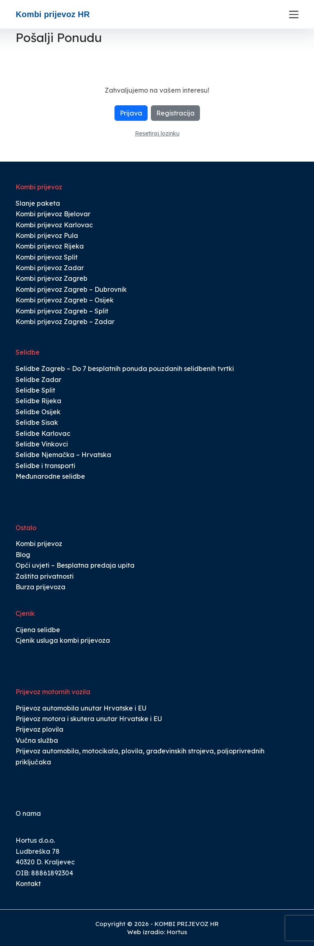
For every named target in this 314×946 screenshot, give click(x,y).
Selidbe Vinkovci (42, 444)
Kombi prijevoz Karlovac (54, 225)
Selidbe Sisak (37, 422)
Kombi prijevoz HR (53, 14)
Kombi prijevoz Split (47, 257)
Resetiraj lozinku (157, 133)
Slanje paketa (38, 203)
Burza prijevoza (40, 587)
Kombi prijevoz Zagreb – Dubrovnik (71, 289)
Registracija (175, 113)
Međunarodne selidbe (50, 476)
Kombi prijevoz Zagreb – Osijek (65, 300)
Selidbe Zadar (38, 379)
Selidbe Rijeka (38, 401)
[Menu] (293, 14)
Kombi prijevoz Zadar (50, 268)
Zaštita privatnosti (45, 576)
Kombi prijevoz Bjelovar (53, 214)
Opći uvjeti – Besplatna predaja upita (75, 565)
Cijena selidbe (38, 630)
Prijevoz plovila (39, 729)
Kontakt (28, 883)
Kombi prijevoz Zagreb (51, 278)
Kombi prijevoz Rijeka (50, 246)
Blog (23, 555)
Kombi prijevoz (39, 544)
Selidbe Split (35, 390)
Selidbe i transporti (45, 466)
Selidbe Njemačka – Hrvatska (63, 455)
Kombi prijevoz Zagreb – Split (62, 311)
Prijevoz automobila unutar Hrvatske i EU (81, 708)
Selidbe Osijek (38, 412)
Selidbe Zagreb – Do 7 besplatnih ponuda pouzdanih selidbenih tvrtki (125, 368)
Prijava (131, 113)
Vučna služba (37, 740)
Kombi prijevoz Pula (47, 235)
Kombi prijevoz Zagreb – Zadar (65, 322)
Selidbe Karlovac (43, 433)
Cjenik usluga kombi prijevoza (63, 640)
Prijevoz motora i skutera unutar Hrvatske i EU (89, 719)
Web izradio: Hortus (157, 932)
